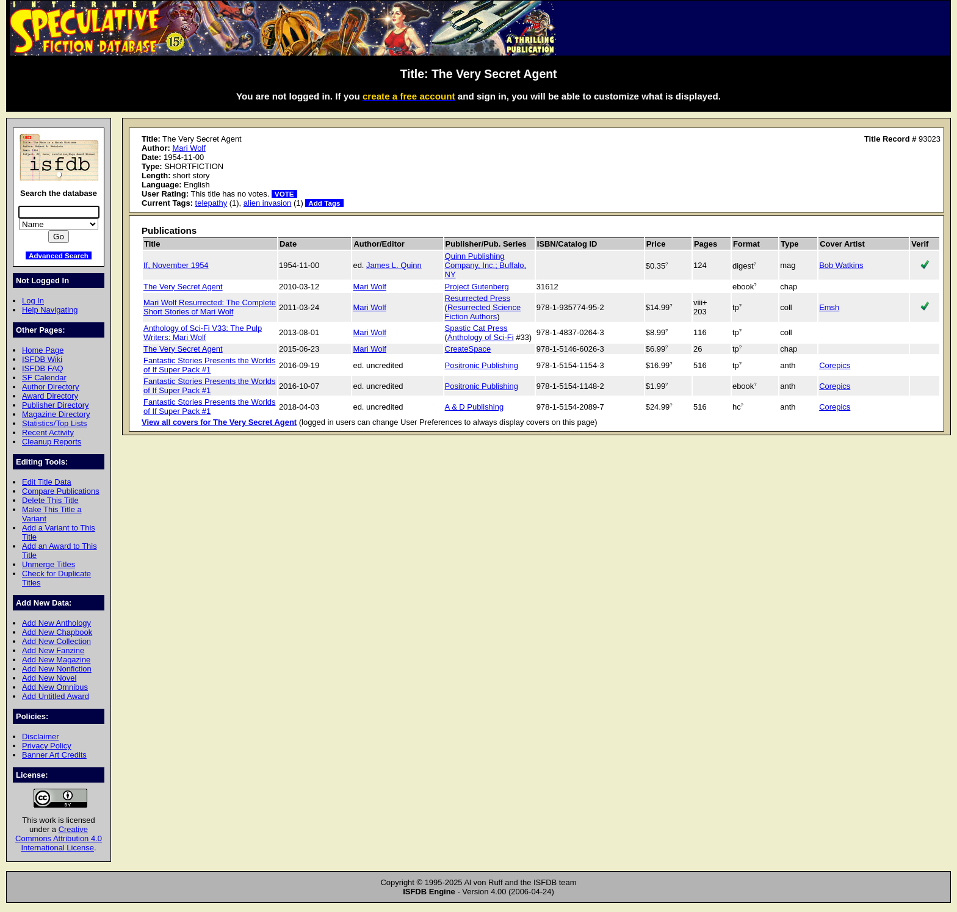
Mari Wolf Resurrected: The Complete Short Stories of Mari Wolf (209, 307)
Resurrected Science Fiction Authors (483, 312)
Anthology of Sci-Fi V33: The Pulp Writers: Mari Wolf (202, 333)
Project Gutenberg (477, 286)
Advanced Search (58, 255)
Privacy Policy (46, 745)
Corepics (834, 365)
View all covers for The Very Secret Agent (219, 422)
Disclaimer (40, 736)
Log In (33, 300)
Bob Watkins (841, 265)
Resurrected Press (477, 298)
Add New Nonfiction (57, 668)
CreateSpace (468, 348)
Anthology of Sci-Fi (480, 337)
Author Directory (50, 386)
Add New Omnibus (55, 687)
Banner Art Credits (54, 754)
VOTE (284, 194)
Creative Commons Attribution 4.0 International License (58, 838)
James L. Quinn (394, 265)
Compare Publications (60, 491)
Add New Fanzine (53, 650)
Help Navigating (50, 309)
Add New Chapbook (57, 632)
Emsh (829, 307)
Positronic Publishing (481, 365)
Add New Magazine (56, 659)
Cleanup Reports (51, 441)
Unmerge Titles (48, 564)
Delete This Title (50, 500)
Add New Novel (49, 677)
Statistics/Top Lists (54, 423)
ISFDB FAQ (42, 368)
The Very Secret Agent (183, 286)
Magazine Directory (56, 414)
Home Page (42, 350)
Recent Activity (48, 432)
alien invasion (268, 203)
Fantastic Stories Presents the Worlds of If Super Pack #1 (209, 365)
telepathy (211, 203)
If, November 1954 (176, 265)
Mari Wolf (188, 148)
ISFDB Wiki (42, 359)
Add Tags (324, 203)
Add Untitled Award (55, 696)
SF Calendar (44, 377)
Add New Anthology (56, 623)
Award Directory (50, 395)
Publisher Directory (55, 405)
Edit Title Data (46, 482)
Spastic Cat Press (476, 328)
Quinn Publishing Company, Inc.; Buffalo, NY (485, 265)
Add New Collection (56, 641)
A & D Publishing (474, 406)
